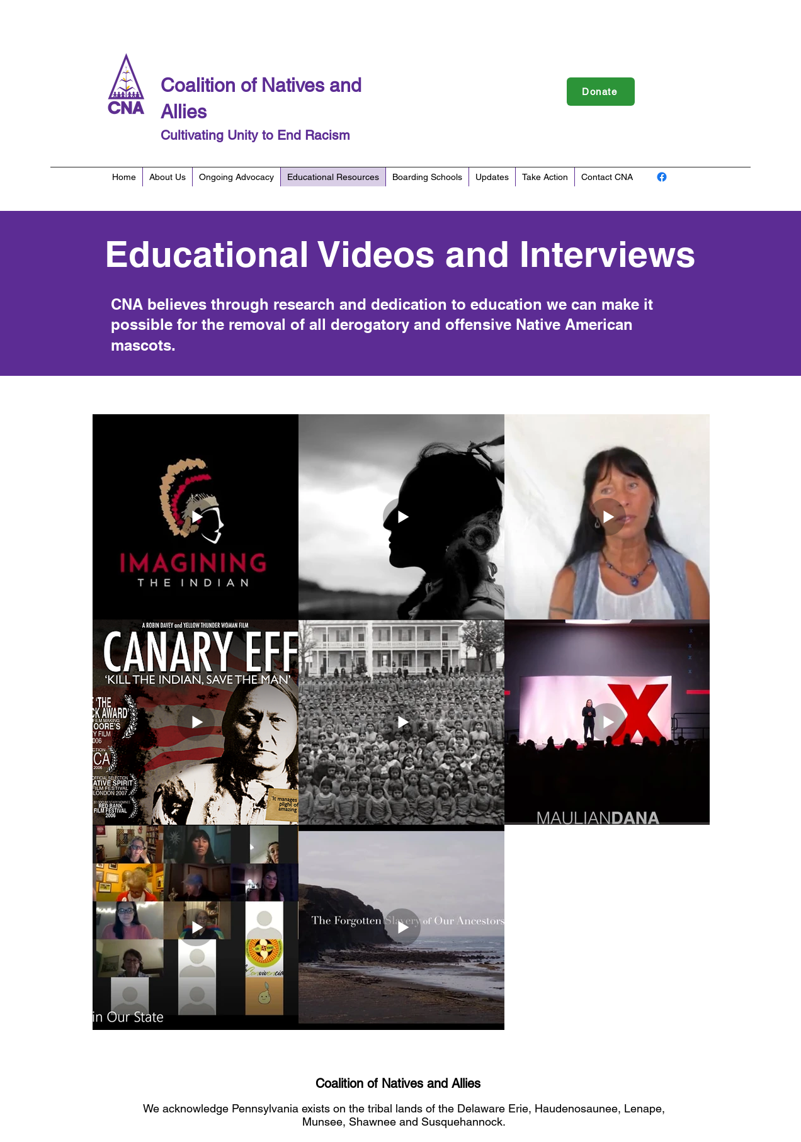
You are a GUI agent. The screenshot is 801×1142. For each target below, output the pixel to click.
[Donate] (601, 91)
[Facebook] (662, 177)
